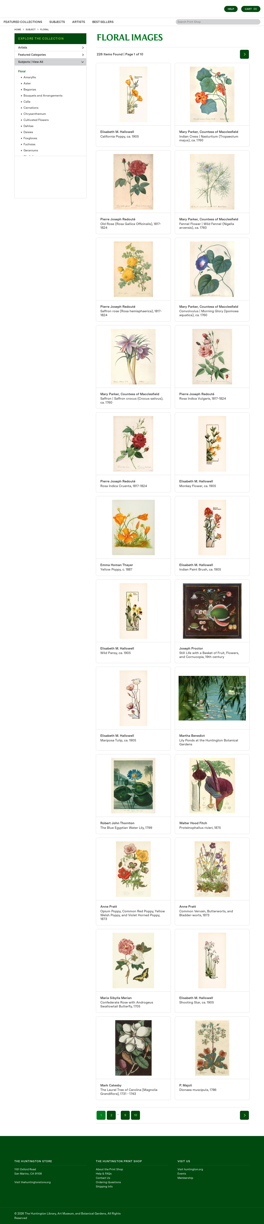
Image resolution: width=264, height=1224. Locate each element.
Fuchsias (29, 144)
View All (37, 62)
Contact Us (103, 1178)
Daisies (28, 132)
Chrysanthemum (35, 114)
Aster (27, 83)
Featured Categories (51, 54)
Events (181, 1173)
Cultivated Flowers (36, 120)
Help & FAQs (104, 1173)
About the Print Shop (109, 1169)
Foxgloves (30, 138)
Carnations (31, 107)
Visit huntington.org (190, 1169)
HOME (17, 29)
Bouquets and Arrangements (43, 95)
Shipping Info (104, 1186)
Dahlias (28, 126)
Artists (51, 47)
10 (135, 1115)
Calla (27, 101)
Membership (185, 1178)
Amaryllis (30, 77)
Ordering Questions (108, 1182)
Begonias (30, 89)
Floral (21, 71)
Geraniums (31, 150)
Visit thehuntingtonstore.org (32, 1182)
